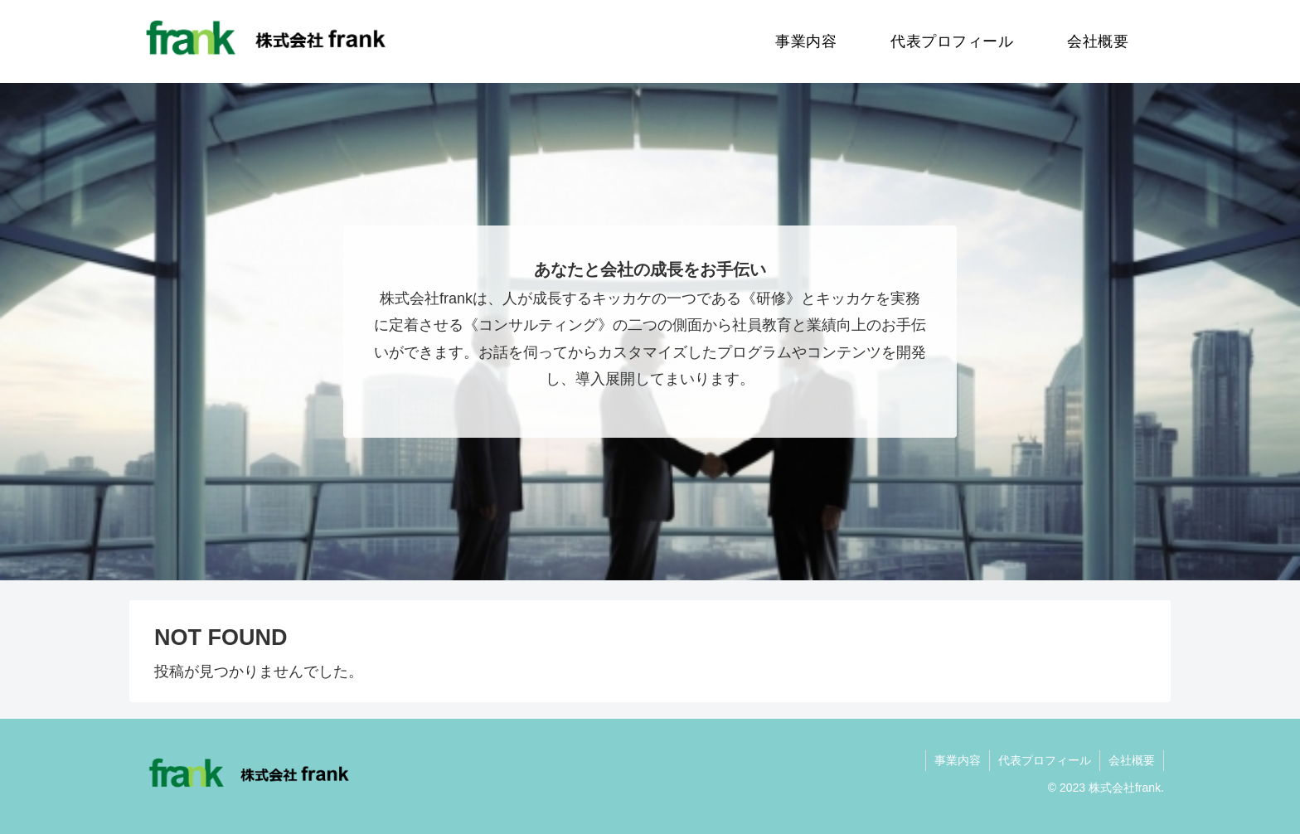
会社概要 (1131, 760)
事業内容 (957, 760)
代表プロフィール (1044, 760)
